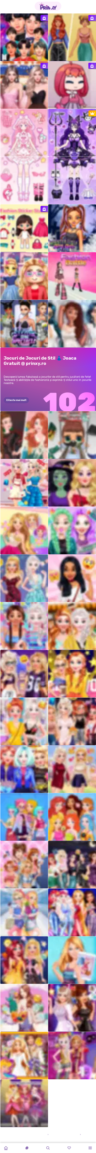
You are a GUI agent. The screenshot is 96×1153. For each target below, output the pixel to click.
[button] (27, 1148)
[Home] (6, 1148)
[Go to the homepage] (48, 6)
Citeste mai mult (16, 400)
